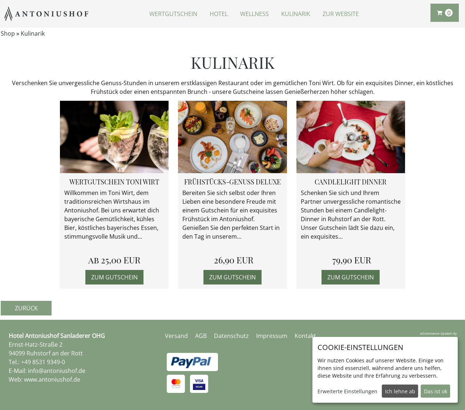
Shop (8, 33)
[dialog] (385, 370)
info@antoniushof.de (56, 371)
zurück (26, 308)
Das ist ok (435, 391)
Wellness (254, 14)
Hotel (219, 14)
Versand (176, 336)
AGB (201, 336)
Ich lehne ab (400, 391)
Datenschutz (231, 336)
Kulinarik (295, 14)
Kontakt (305, 336)
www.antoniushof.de (52, 379)
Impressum (271, 336)
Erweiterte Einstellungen (347, 391)
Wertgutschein (173, 14)
